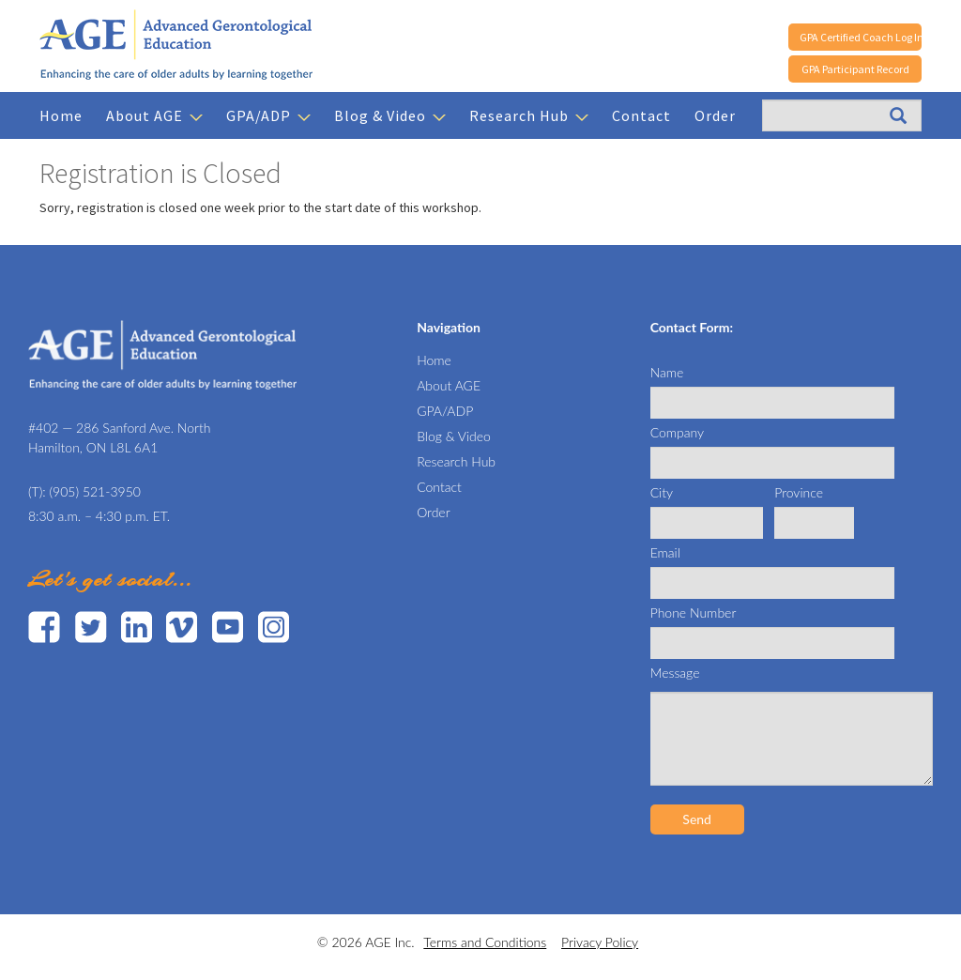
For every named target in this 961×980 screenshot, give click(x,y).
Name (667, 372)
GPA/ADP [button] (268, 115)
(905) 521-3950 (95, 491)
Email (665, 552)
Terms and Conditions (484, 942)
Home (61, 115)
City (661, 492)
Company (677, 432)
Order (715, 115)
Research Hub (456, 461)
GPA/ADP (445, 411)
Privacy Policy (599, 942)
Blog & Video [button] (390, 115)
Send (696, 819)
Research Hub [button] (528, 115)
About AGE (448, 385)
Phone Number (693, 612)
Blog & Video (454, 436)
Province (798, 492)
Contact (641, 115)
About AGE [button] (154, 115)
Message (675, 673)
